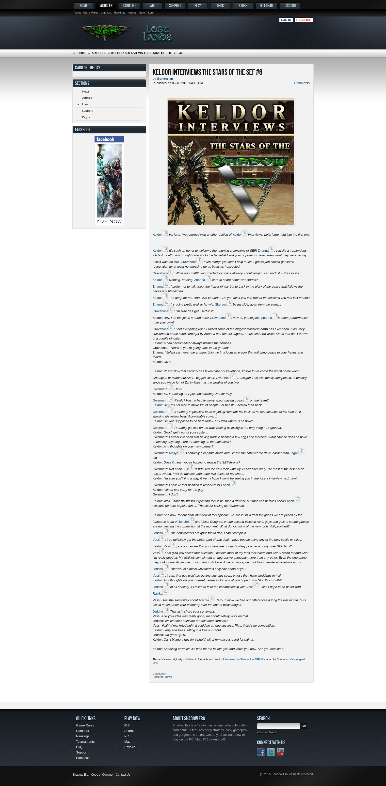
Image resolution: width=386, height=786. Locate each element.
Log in (286, 20)
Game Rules (90, 12)
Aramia (204, 600)
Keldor (157, 234)
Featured (158, 676)
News (142, 12)
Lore (151, 12)
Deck (220, 5)
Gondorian (283, 659)
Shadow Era (80, 774)
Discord (290, 5)
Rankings (119, 12)
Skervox (221, 304)
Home (84, 5)
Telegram (266, 5)
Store (243, 5)
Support (175, 5)
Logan (239, 400)
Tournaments (85, 741)
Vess (156, 539)
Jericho (183, 522)
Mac (127, 741)
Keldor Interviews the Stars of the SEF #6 (239, 659)
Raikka (157, 593)
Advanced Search (266, 732)
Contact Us (123, 774)
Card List (106, 12)
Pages (86, 117)
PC (126, 736)
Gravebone (188, 262)
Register (303, 20)
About (77, 12)
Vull (186, 469)
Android (129, 731)
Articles (106, 5)
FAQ (79, 747)
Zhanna (263, 250)
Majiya (173, 453)
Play (197, 5)
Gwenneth (223, 378)
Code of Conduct (102, 774)
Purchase (83, 758)
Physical (130, 747)
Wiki (152, 5)
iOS (127, 725)
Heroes (132, 12)
